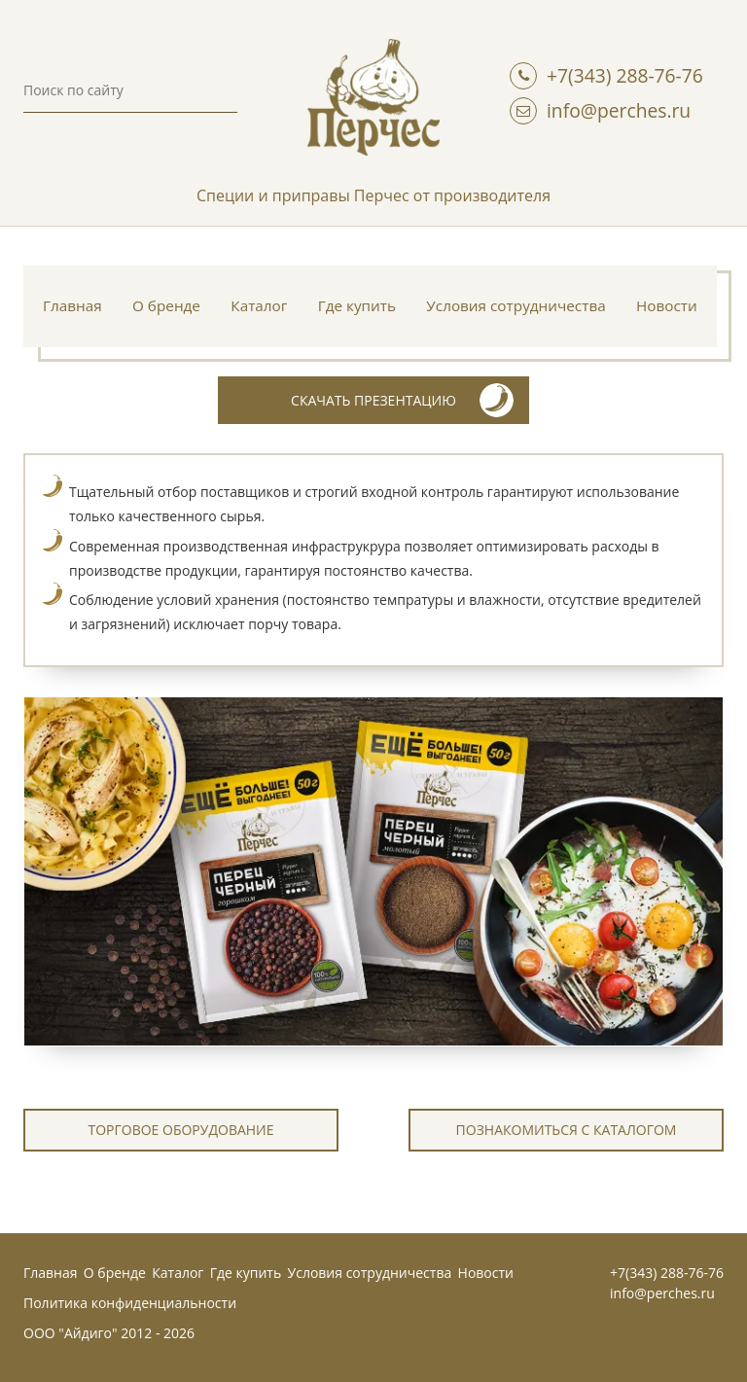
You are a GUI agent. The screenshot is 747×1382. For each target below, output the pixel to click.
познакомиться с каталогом (566, 1129)
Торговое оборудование (180, 1129)
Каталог (259, 305)
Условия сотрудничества (515, 305)
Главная (72, 305)
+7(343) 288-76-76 (625, 75)
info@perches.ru (619, 110)
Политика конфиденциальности (129, 1302)
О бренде (166, 305)
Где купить (357, 305)
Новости (666, 305)
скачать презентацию (402, 400)
